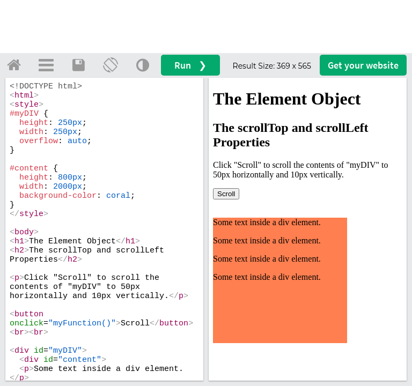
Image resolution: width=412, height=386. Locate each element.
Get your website (363, 65)
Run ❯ (190, 65)
